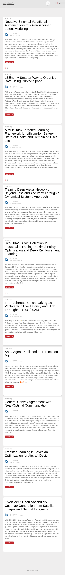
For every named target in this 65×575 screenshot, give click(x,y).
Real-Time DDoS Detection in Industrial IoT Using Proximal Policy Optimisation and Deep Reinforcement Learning (32, 248)
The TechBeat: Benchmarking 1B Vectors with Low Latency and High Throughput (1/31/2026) (30, 306)
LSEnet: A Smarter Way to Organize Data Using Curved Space (30, 79)
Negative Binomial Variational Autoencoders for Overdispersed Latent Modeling (28, 25)
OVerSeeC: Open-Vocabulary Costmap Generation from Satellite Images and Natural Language (29, 505)
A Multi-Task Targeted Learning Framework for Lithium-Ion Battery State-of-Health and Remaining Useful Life (32, 135)
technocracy (8, 18)
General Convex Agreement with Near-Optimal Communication (28, 403)
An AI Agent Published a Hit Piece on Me (31, 353)
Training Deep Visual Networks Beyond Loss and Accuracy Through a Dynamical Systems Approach (32, 193)
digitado (13, 33)
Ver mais (9, 62)
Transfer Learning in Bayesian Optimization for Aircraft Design (27, 453)
